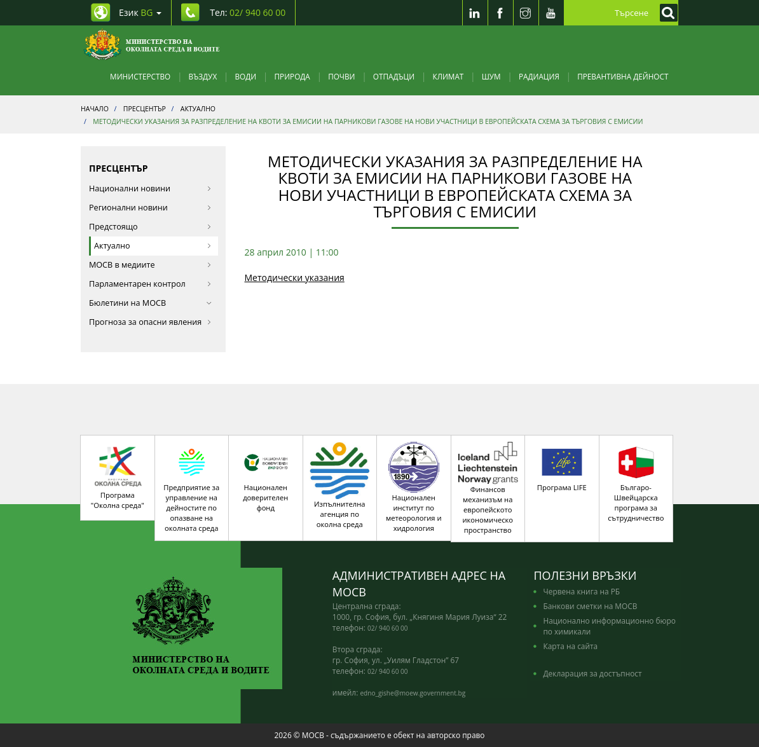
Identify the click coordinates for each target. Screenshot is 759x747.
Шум (491, 76)
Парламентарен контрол (150, 283)
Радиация (539, 76)
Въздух (203, 76)
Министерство (140, 76)
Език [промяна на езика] (140, 12)
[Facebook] (500, 12)
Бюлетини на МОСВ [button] (150, 303)
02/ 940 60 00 (387, 628)
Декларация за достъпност (592, 673)
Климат (447, 76)
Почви (341, 76)
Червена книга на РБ (581, 591)
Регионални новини (150, 207)
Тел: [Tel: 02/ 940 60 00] (247, 12)
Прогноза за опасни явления (150, 322)
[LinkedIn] (475, 12)
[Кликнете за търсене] (665, 12)
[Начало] (152, 44)
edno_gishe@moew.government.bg (412, 693)
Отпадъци (393, 76)
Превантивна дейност (622, 76)
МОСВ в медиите (150, 264)
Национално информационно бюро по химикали (609, 625)
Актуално (153, 245)
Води (246, 76)
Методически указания (295, 277)
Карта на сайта (570, 646)
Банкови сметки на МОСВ (590, 606)
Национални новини (150, 188)
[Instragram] (525, 12)
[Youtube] (551, 12)
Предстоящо (150, 226)
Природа (292, 76)
